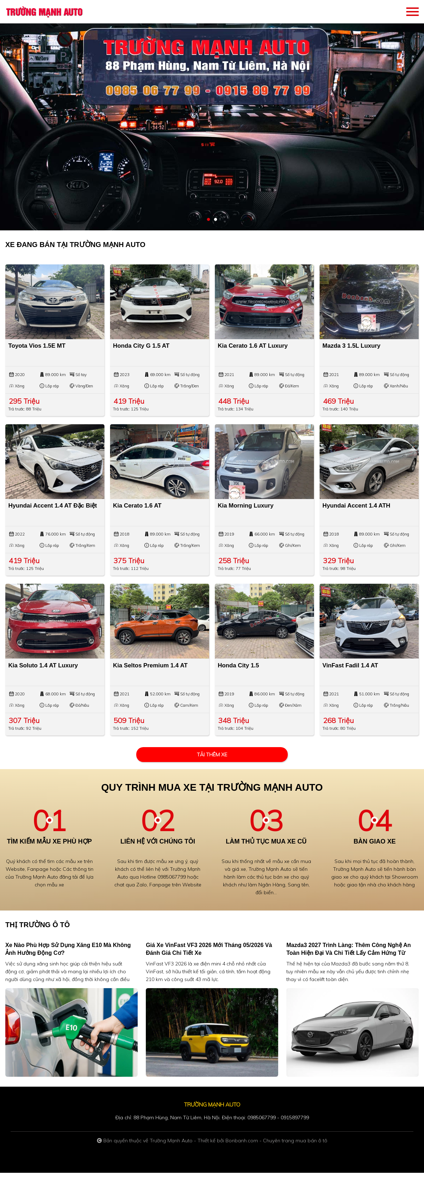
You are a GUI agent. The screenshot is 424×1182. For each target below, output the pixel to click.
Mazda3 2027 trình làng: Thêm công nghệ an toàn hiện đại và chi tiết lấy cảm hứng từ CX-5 (348, 962)
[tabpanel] (212, 115)
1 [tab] (208, 219)
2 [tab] (215, 219)
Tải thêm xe (212, 764)
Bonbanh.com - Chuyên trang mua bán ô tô (276, 1150)
